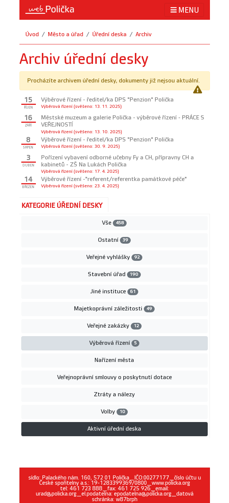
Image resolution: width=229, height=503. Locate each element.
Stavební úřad (114, 274)
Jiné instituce (114, 291)
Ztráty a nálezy (114, 394)
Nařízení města (114, 360)
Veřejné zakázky (114, 325)
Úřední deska (109, 34)
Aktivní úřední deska (114, 428)
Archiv (144, 34)
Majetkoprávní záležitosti (114, 308)
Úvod (32, 34)
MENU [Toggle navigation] (184, 10)
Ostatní (114, 240)
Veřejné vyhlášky (114, 257)
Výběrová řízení (114, 343)
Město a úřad (65, 34)
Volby (114, 411)
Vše (114, 222)
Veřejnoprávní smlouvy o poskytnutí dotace (114, 377)
